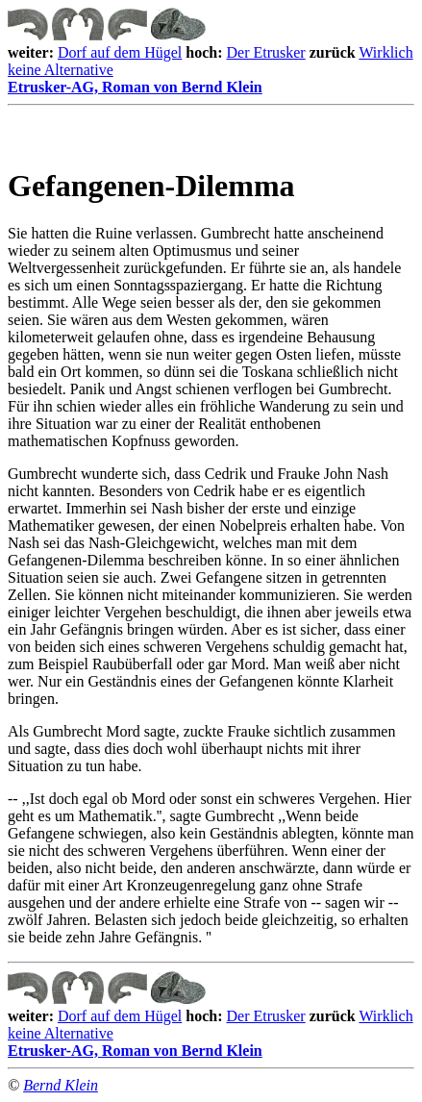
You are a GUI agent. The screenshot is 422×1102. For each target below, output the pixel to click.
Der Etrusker (266, 52)
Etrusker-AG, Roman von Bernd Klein (211, 92)
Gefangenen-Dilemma (151, 185)
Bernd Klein (60, 1085)
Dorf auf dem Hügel (120, 52)
